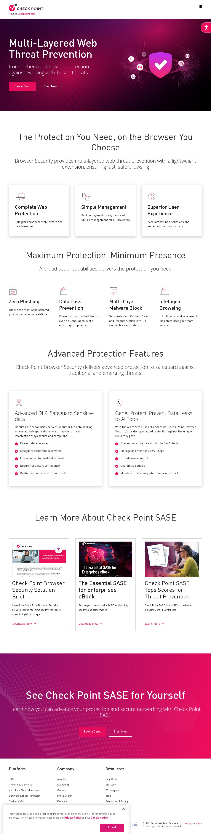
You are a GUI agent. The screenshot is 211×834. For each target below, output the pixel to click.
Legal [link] (199, 824)
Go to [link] (22, 14)
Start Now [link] (50, 86)
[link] (206, 27)
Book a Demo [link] (22, 86)
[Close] (123, 824)
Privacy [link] (187, 824)
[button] (200, 7)
